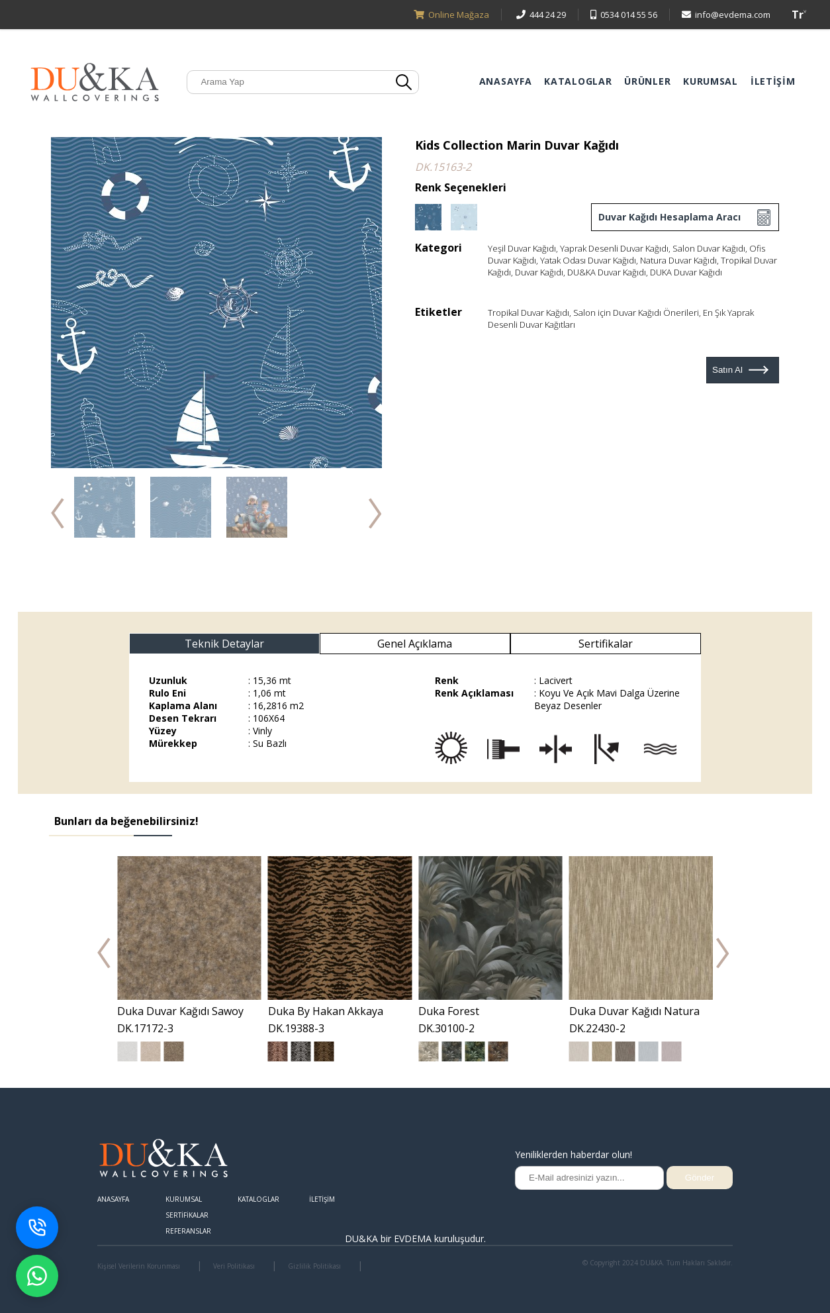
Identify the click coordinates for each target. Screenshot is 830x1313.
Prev (104, 953)
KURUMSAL (710, 81)
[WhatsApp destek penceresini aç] (37, 1276)
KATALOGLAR (578, 81)
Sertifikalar (605, 643)
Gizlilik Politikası (314, 1266)
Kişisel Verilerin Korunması (138, 1266)
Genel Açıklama (414, 643)
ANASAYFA (505, 81)
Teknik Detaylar (224, 643)
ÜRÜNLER (647, 81)
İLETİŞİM (773, 81)
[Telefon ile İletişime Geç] (37, 1227)
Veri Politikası (234, 1266)
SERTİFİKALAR (186, 1215)
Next (722, 953)
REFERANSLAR (188, 1231)
